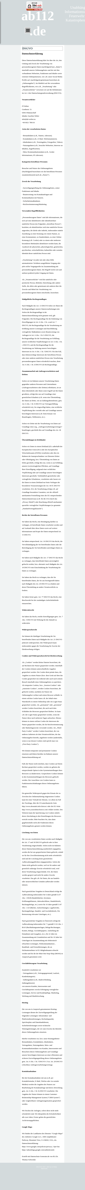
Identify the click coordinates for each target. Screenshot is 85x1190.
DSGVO (38, 1167)
